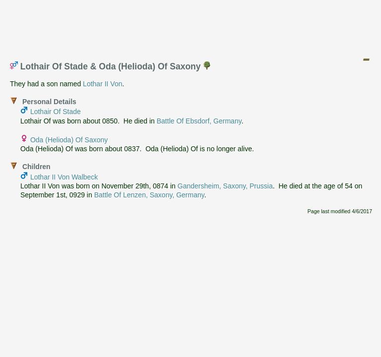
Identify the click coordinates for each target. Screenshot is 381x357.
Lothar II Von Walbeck (64, 177)
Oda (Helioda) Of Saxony (69, 140)
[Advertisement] (191, 26)
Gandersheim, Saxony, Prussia (225, 186)
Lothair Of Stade (55, 112)
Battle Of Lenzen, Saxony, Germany (149, 195)
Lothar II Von (102, 84)
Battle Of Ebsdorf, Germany (199, 121)
